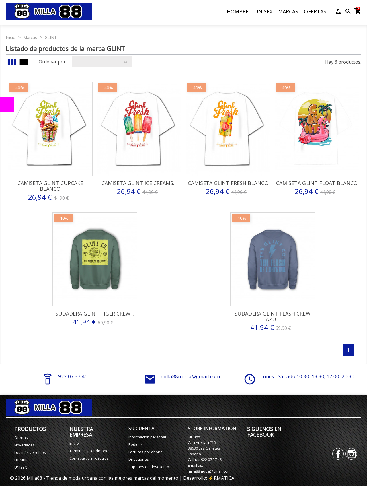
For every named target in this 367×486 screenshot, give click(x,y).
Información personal (147, 437)
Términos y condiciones (89, 450)
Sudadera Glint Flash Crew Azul (273, 316)
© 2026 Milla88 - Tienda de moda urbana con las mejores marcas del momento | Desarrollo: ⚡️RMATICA (122, 478)
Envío (74, 443)
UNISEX (263, 11)
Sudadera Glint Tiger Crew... (94, 313)
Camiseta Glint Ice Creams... (139, 183)
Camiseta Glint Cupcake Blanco (50, 186)
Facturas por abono (145, 451)
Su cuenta (141, 428)
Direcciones (138, 459)
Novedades (24, 445)
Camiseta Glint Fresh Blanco (228, 183)
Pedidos (135, 444)
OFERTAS (315, 11)
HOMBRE (238, 11)
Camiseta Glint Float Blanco (317, 183)
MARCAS (288, 11)
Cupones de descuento (148, 466)
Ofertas (21, 437)
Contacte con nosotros (89, 458)
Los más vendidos (30, 452)
